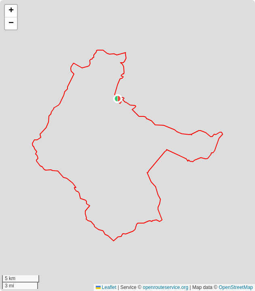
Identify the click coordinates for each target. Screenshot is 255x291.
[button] (117, 98)
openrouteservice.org (165, 287)
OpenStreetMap (236, 287)
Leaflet (106, 287)
